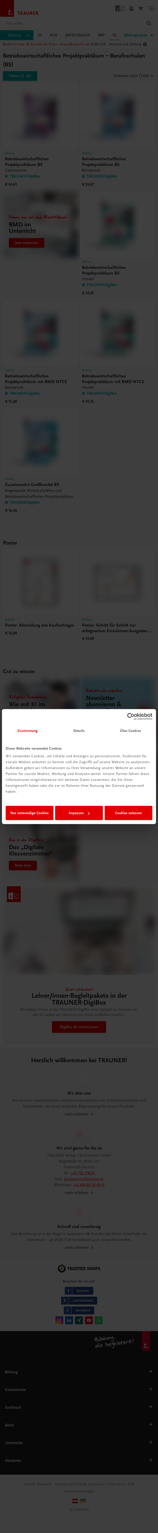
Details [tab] (79, 730)
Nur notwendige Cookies (29, 813)
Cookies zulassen (128, 813)
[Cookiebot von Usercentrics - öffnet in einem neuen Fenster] (130, 716)
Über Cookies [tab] (130, 730)
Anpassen (79, 813)
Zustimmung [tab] (27, 730)
